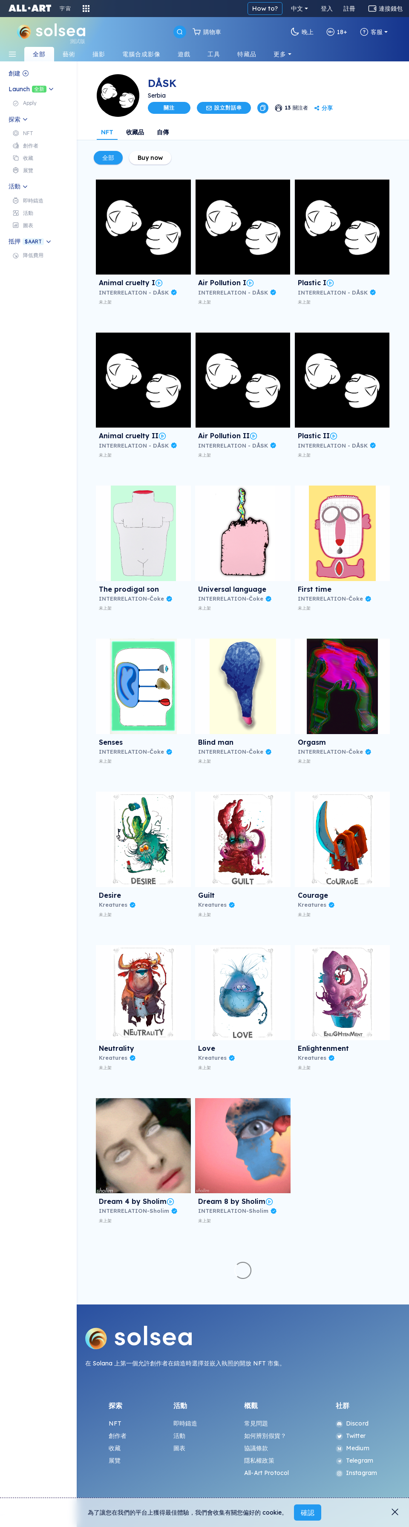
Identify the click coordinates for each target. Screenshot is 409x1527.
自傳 (163, 132)
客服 (371, 32)
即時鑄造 (185, 1423)
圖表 (179, 1448)
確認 (307, 1512)
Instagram (356, 1473)
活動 (179, 1436)
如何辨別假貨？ (265, 1436)
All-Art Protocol (266, 1473)
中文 (297, 8)
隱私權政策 (259, 1460)
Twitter (351, 1436)
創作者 (118, 1436)
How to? (265, 8)
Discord (352, 1423)
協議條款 (256, 1448)
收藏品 (135, 132)
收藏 (115, 1448)
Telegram (354, 1460)
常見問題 (256, 1423)
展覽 (115, 1460)
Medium (352, 1448)
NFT (107, 132)
